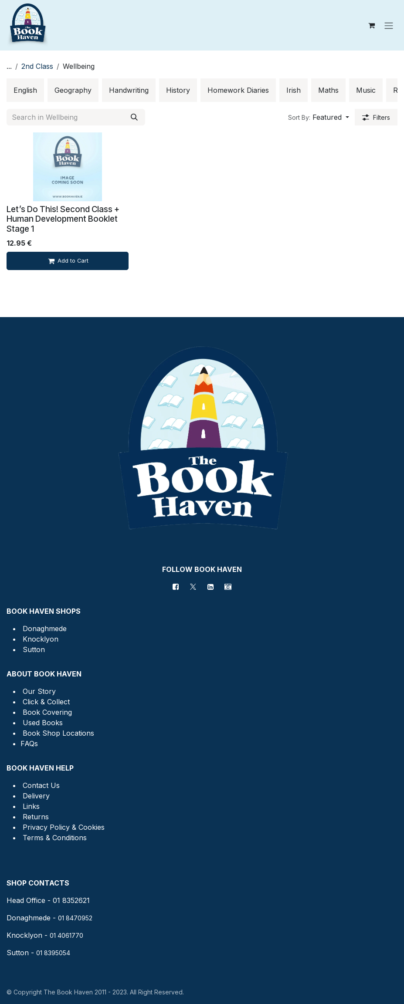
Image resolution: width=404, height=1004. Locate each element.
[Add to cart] (68, 261)
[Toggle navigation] (388, 25)
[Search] (134, 117)
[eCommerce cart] (371, 25)
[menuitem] (25, 90)
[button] (318, 117)
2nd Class (37, 66)
